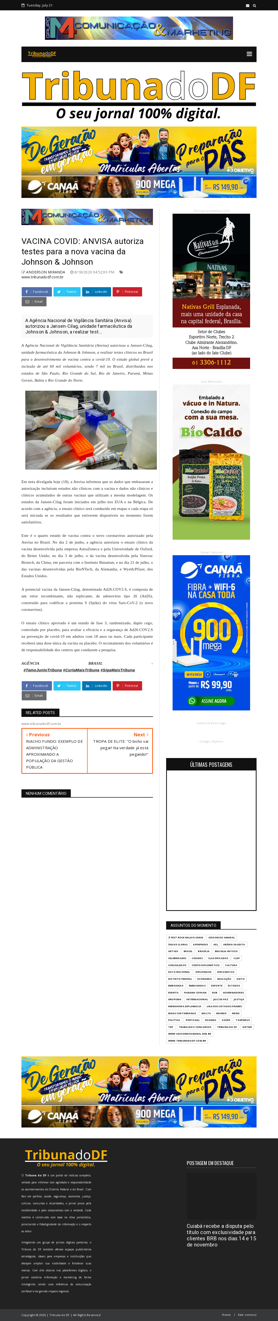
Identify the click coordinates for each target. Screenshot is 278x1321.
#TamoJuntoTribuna (43, 670)
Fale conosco (247, 1314)
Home (226, 1314)
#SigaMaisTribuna (118, 670)
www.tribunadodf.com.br (42, 276)
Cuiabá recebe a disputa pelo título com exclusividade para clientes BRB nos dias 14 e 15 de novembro (221, 1235)
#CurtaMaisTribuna (81, 670)
